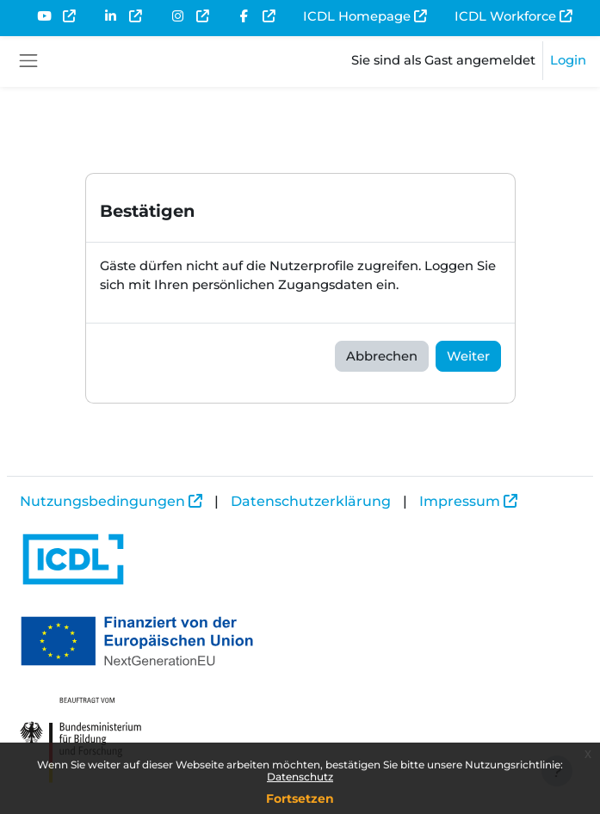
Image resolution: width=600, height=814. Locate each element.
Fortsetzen (300, 798)
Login (568, 60)
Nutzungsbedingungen (102, 501)
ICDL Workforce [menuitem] (505, 16)
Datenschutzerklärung (311, 501)
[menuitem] (55, 16)
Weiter (468, 356)
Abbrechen (382, 356)
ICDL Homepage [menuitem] (357, 16)
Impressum (459, 501)
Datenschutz (300, 776)
